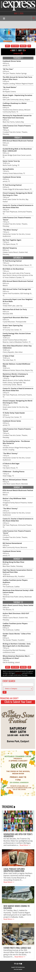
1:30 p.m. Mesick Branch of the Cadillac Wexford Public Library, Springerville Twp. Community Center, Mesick (16, 379)
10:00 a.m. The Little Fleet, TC (9, 358)
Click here (19, 673)
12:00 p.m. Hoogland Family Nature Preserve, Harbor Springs (18, 501)
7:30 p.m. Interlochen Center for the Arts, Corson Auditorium (17, 233)
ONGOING (23, 46)
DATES (7, 46)
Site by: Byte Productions (18, 969)
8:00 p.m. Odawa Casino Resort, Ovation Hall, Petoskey (15, 251)
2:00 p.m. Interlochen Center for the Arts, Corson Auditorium (17, 511)
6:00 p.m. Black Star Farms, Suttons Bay (17, 118)
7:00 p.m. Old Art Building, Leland (16, 659)
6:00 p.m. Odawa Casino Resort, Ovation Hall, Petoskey (16, 616)
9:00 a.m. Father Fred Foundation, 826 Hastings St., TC (17, 292)
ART (29, 46)
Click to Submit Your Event (18, 702)
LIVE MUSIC (15, 46)
